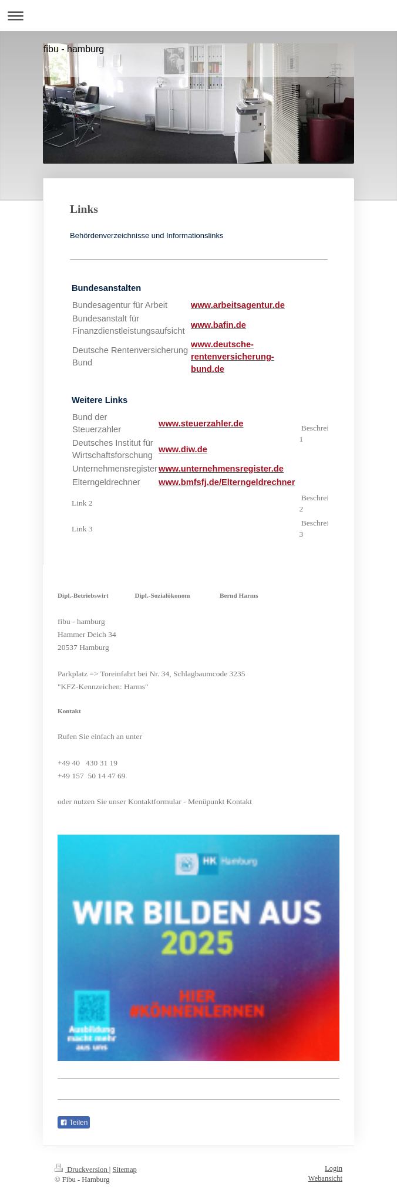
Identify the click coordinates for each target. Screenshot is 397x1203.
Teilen (74, 1123)
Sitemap (125, 1169)
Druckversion (82, 1169)
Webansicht (325, 1178)
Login (333, 1168)
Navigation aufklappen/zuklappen (198, 15)
